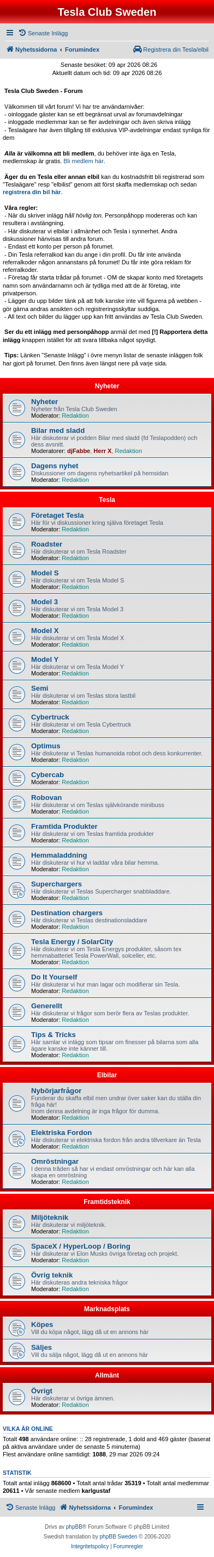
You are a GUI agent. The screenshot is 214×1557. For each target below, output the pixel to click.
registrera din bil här (32, 192)
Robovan (46, 797)
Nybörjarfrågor (56, 1091)
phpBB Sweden (119, 1537)
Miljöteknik (49, 1217)
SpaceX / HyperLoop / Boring (80, 1246)
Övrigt (41, 1391)
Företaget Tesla (57, 515)
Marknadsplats (107, 1309)
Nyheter (107, 386)
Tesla (107, 500)
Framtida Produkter (64, 826)
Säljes (41, 1347)
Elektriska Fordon (61, 1132)
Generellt (46, 1006)
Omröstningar (55, 1161)
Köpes (42, 1324)
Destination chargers (67, 913)
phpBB (74, 1527)
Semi (40, 688)
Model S (45, 573)
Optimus (45, 746)
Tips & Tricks (53, 1035)
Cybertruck (50, 717)
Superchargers (56, 884)
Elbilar (107, 1075)
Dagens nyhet (54, 466)
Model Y (44, 659)
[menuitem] (43, 33)
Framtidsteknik (107, 1202)
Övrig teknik (52, 1275)
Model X (45, 630)
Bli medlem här (83, 161)
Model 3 (44, 602)
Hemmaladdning (59, 855)
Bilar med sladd (58, 430)
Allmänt (107, 1375)
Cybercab (47, 775)
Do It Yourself (54, 977)
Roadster (46, 544)
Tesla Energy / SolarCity (72, 942)
